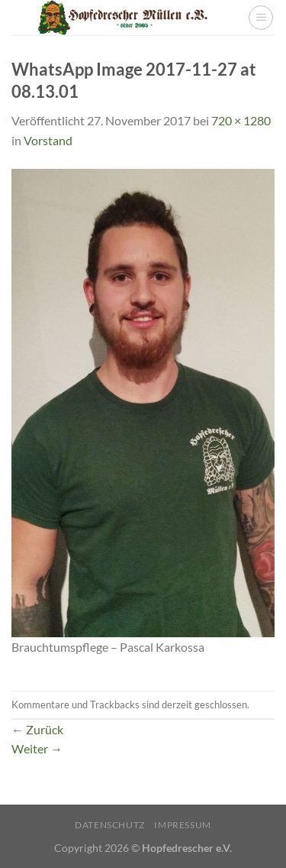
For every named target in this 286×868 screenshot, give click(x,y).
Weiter (37, 748)
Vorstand (48, 140)
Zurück (37, 729)
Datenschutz (110, 825)
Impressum (182, 825)
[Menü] (261, 17)
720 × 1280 (241, 120)
